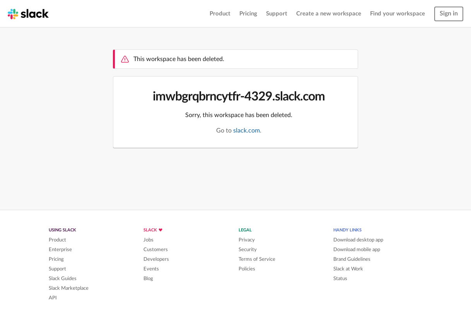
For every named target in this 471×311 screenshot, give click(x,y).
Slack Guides (63, 278)
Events (151, 269)
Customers (155, 249)
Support (276, 14)
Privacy (247, 240)
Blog (148, 278)
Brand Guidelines (351, 259)
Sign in (449, 13)
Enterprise (60, 249)
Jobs (148, 240)
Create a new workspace (328, 14)
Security (248, 249)
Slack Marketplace (69, 288)
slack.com (246, 130)
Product (220, 14)
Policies (247, 269)
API (53, 298)
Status (340, 278)
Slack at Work (348, 269)
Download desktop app (358, 240)
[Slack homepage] (28, 13)
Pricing (248, 14)
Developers (156, 259)
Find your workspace (397, 14)
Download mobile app (356, 249)
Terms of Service (257, 259)
